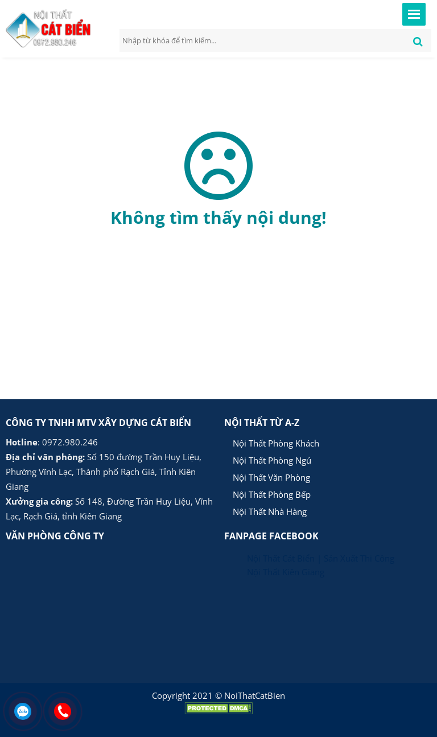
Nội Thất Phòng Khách (276, 443)
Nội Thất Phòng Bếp (272, 494)
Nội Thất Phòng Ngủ (272, 460)
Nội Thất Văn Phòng (271, 477)
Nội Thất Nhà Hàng (270, 511)
